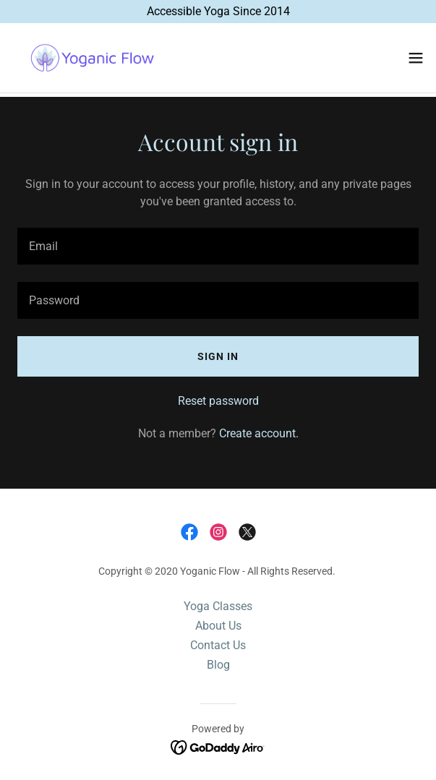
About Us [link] (218, 626)
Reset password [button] (218, 401)
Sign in (218, 356)
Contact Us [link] (218, 645)
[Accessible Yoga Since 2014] (218, 11)
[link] (93, 58)
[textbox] (218, 246)
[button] (415, 57)
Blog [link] (218, 665)
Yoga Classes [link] (218, 606)
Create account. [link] (259, 433)
